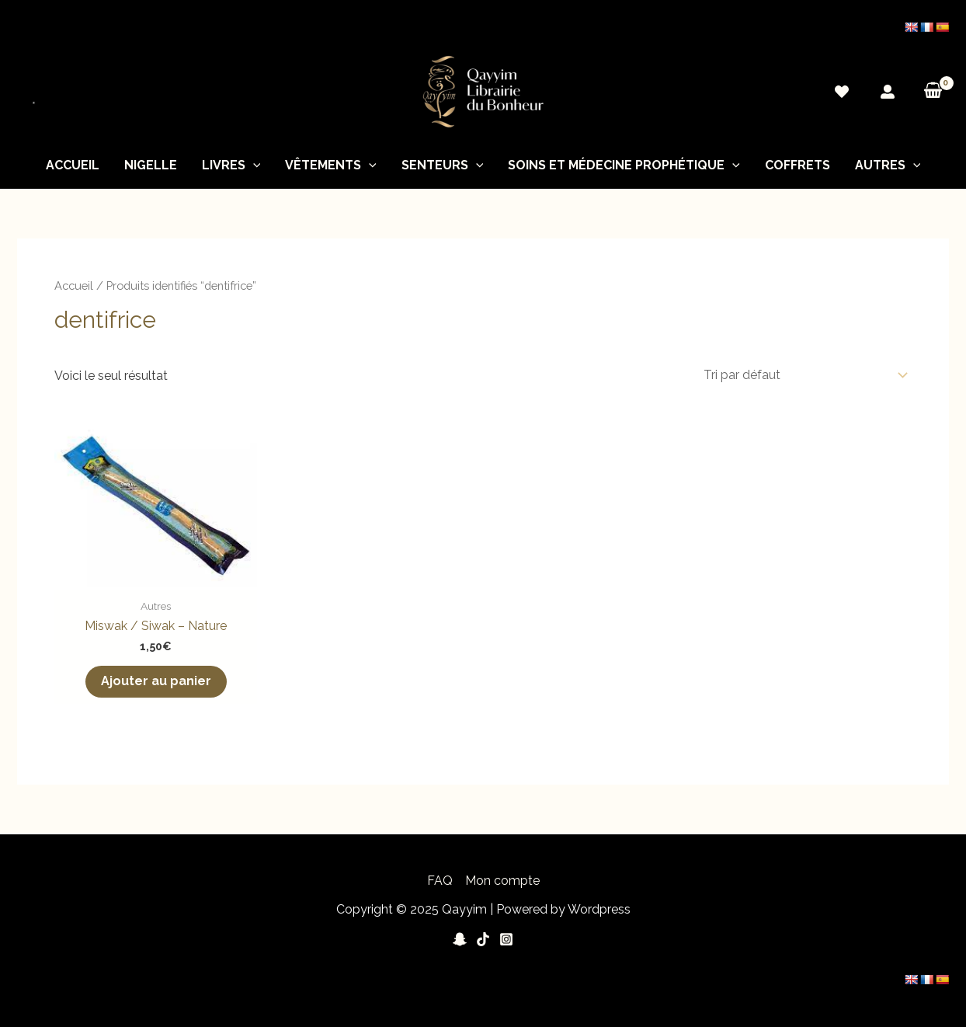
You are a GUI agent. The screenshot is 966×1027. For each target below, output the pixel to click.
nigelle (150, 165)
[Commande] (802, 374)
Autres (888, 165)
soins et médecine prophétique (624, 165)
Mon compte (502, 880)
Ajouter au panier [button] (156, 681)
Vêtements (331, 165)
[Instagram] (506, 939)
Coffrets (797, 165)
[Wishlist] (842, 91)
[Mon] (887, 91)
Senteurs (442, 165)
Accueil (72, 165)
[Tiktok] (483, 939)
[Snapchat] (460, 939)
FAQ (440, 880)
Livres (231, 165)
